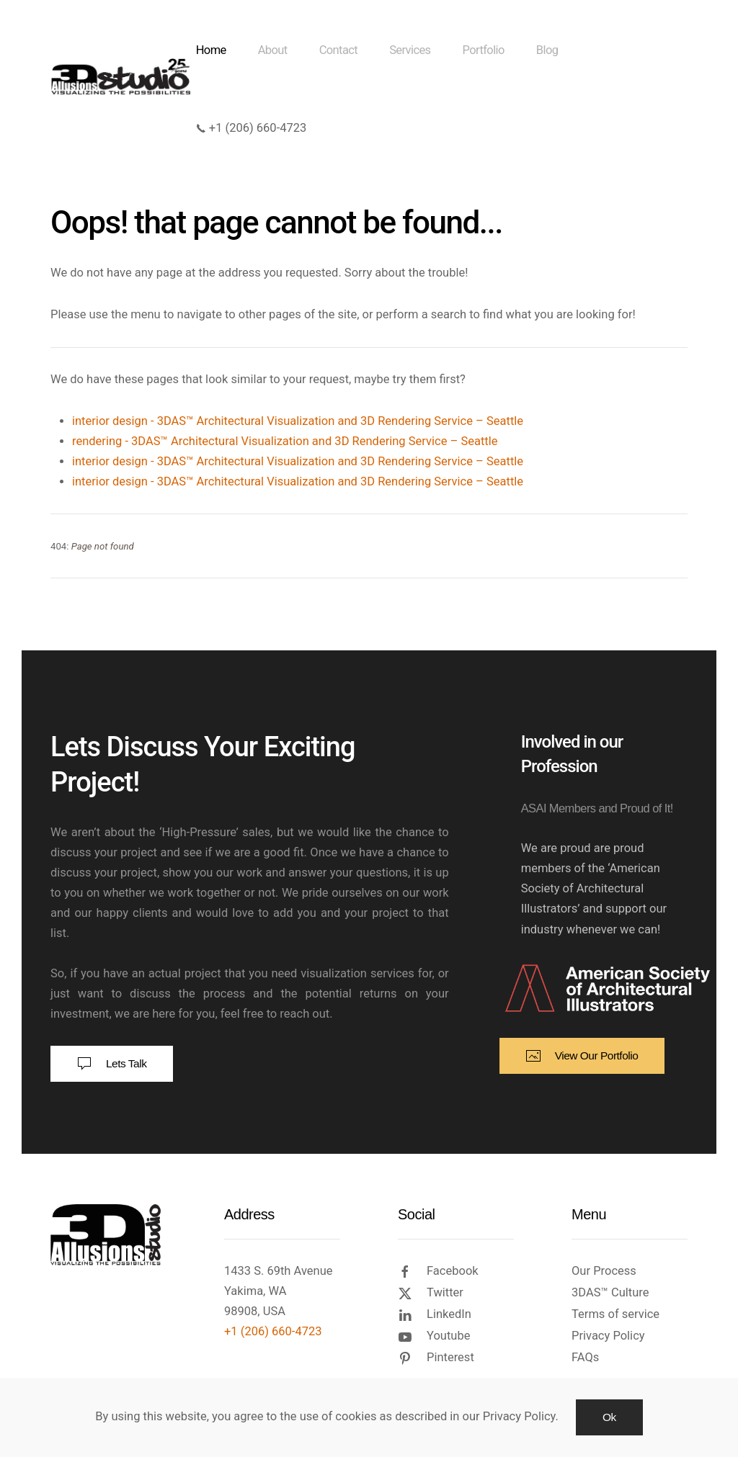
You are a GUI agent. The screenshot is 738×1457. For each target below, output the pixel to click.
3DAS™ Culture (610, 1292)
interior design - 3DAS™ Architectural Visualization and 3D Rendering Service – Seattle (297, 421)
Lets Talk (111, 1064)
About (273, 50)
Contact (338, 50)
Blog (547, 50)
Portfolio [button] (483, 50)
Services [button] (409, 50)
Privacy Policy (608, 1335)
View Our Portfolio (582, 1056)
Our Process (604, 1271)
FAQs (585, 1357)
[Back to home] (123, 76)
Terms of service (615, 1314)
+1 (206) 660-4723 (251, 128)
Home (211, 50)
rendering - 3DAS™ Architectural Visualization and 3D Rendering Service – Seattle (284, 441)
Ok (609, 1417)
